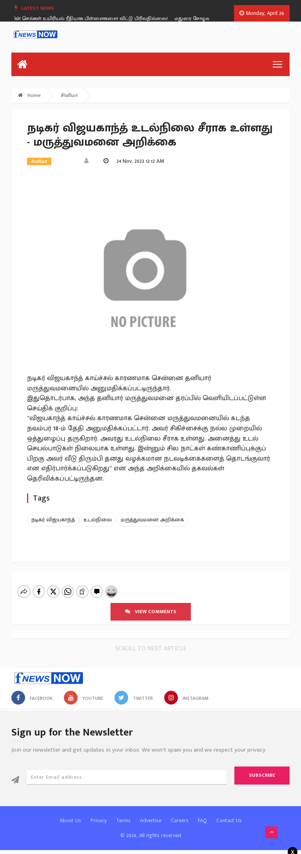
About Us (70, 820)
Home (29, 95)
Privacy (99, 820)
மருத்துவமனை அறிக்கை (152, 519)
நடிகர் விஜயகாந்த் (53, 519)
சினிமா (69, 95)
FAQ (202, 820)
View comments (150, 611)
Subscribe (262, 775)
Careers (180, 820)
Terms (123, 820)
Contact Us (229, 820)
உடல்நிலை (97, 519)
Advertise (150, 820)
